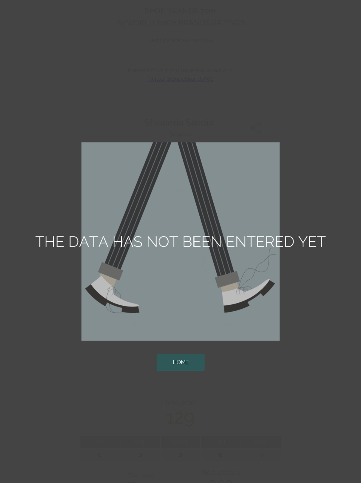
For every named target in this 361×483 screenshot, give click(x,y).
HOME (181, 362)
